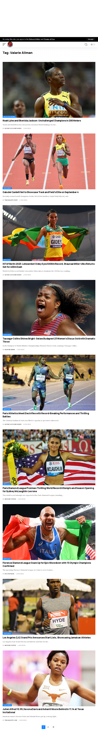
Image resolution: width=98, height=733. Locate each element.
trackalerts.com (11, 720)
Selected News (9, 117)
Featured (7, 188)
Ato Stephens (9, 574)
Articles (7, 260)
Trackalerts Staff (11, 200)
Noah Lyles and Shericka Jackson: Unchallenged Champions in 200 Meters (42, 120)
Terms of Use (49, 39)
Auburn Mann (10, 350)
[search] (86, 44)
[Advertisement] (49, 18)
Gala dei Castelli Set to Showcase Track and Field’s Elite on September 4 (40, 192)
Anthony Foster (10, 499)
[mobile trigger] (5, 44)
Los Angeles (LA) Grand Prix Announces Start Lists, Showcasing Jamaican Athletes (47, 637)
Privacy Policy (34, 39)
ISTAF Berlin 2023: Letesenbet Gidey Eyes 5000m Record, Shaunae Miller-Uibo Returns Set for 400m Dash (49, 265)
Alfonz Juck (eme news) (13, 128)
